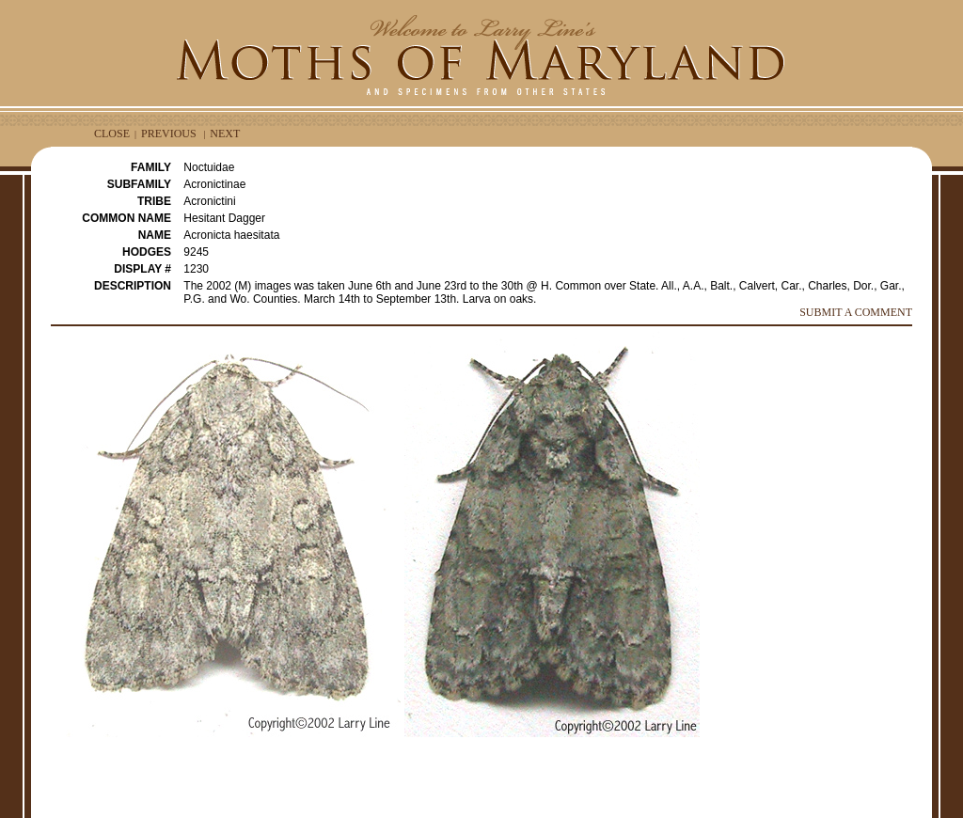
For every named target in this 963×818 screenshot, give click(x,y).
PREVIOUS (169, 133)
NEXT (225, 133)
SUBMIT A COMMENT (855, 312)
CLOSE (112, 133)
